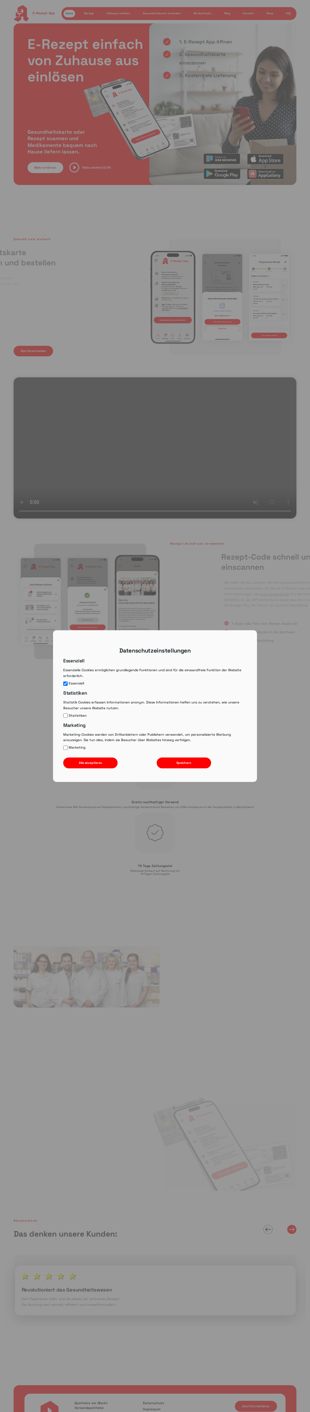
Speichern (183, 763)
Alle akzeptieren (90, 763)
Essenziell (73, 683)
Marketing (74, 747)
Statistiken (75, 715)
